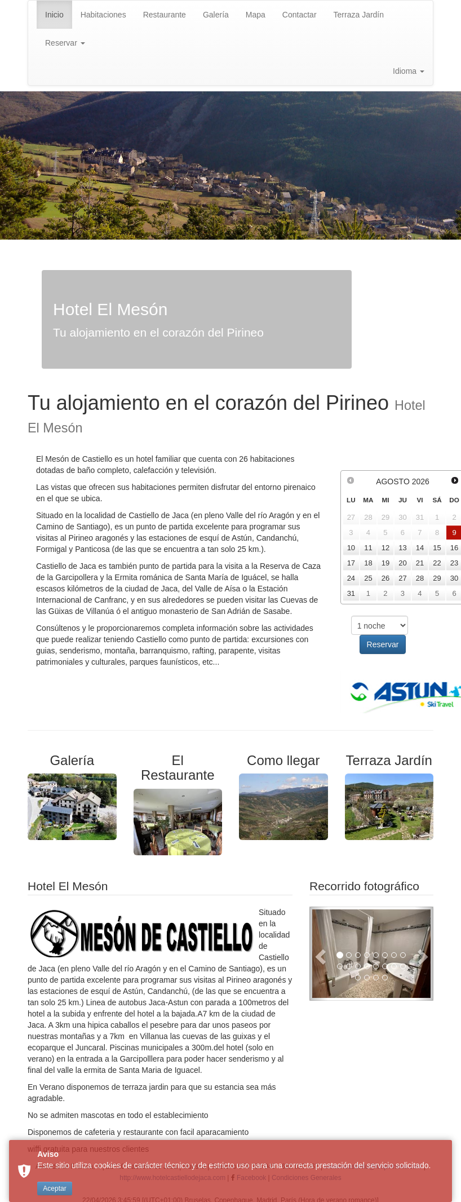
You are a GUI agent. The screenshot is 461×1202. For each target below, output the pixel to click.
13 (402, 547)
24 (351, 578)
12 (385, 547)
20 (402, 563)
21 (420, 563)
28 (420, 578)
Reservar (65, 42)
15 (437, 547)
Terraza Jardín (359, 14)
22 (437, 563)
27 (402, 578)
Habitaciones (103, 14)
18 (368, 563)
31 (351, 593)
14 (420, 547)
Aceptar (54, 1188)
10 (351, 547)
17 (351, 563)
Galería (216, 14)
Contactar (299, 14)
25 (368, 578)
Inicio (54, 14)
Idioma (408, 71)
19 (385, 563)
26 (385, 578)
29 (437, 578)
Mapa (255, 14)
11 (368, 547)
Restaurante (164, 14)
